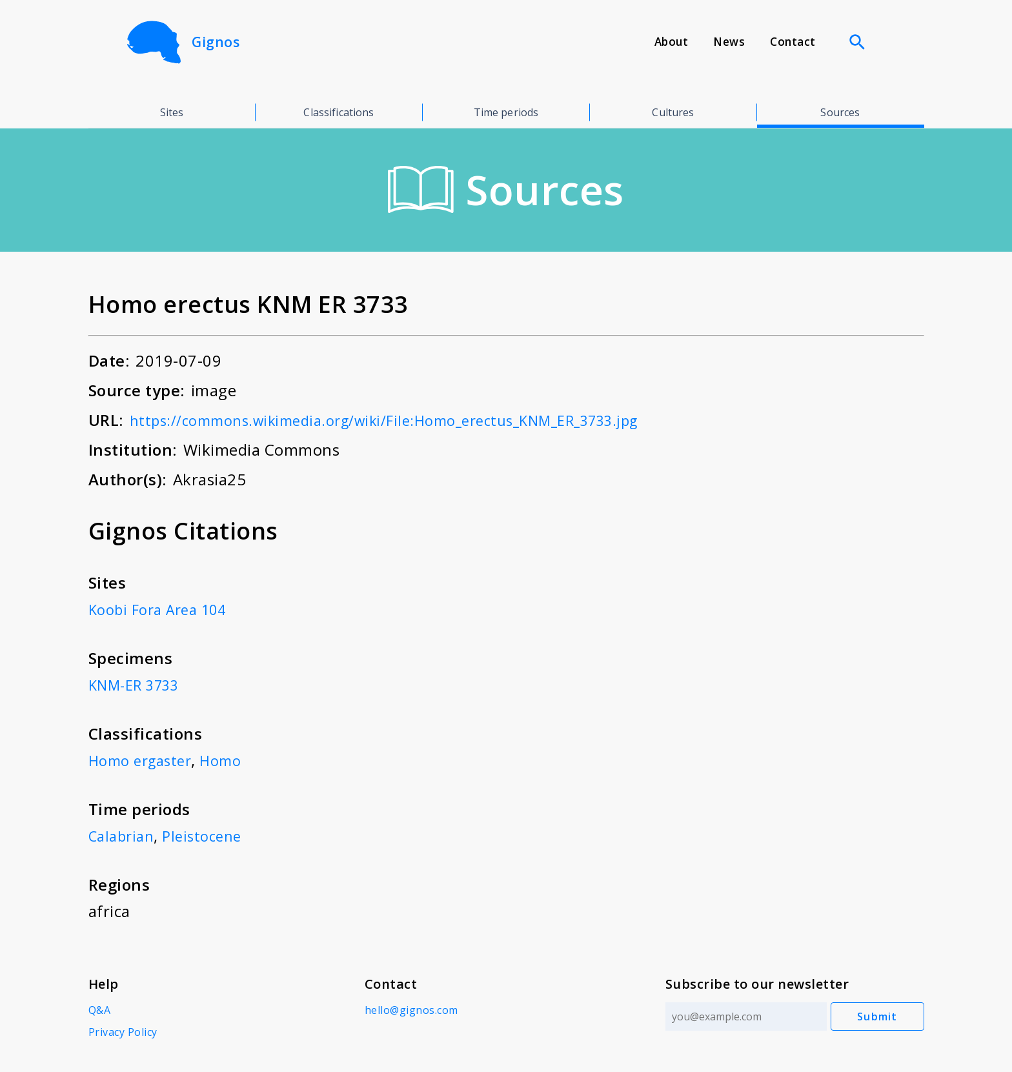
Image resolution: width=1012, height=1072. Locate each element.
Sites (172, 112)
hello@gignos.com (409, 1010)
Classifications (338, 112)
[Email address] (742, 1016)
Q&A (99, 1010)
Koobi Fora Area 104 (163, 609)
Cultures (673, 112)
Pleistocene (209, 835)
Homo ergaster (144, 760)
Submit (877, 1016)
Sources (840, 112)
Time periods (506, 112)
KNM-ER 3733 (138, 684)
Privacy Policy (122, 1032)
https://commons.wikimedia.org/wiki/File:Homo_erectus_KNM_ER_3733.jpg (410, 419)
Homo (230, 760)
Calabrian (123, 835)
